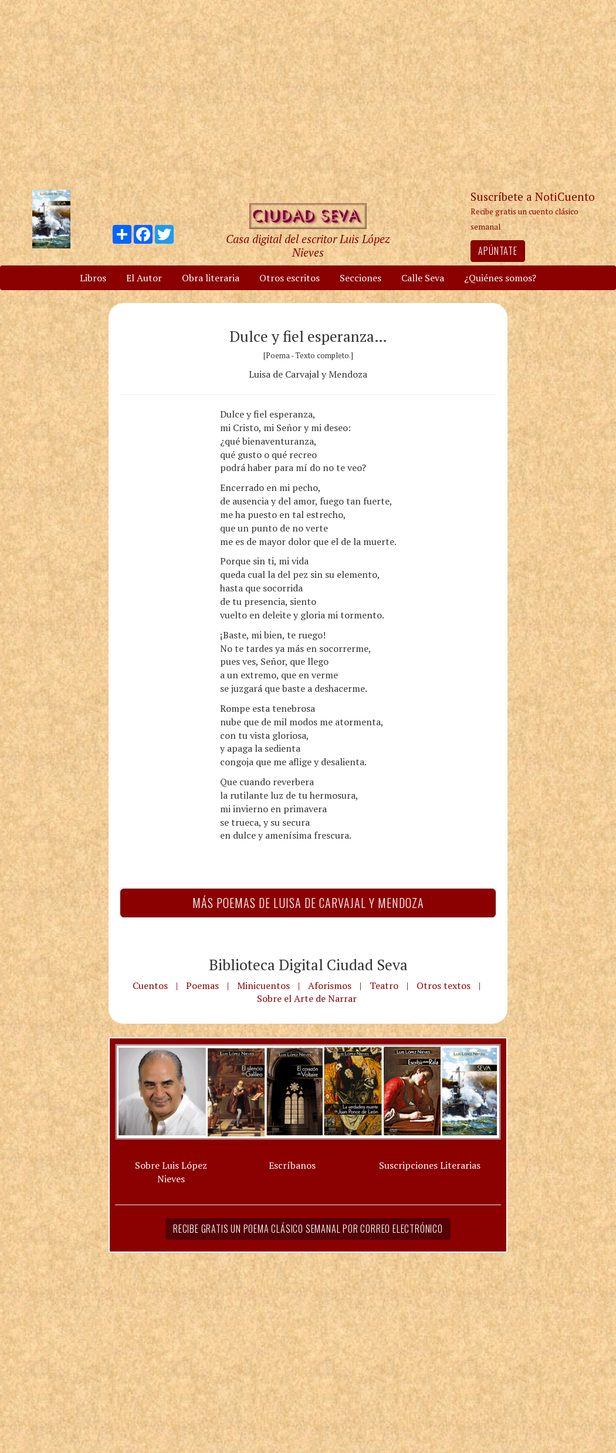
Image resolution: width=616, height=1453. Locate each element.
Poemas (202, 985)
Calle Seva (422, 277)
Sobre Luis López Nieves (171, 1172)
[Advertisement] (308, 94)
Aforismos (329, 985)
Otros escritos (289, 277)
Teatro (384, 985)
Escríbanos (292, 1165)
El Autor (144, 277)
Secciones (360, 277)
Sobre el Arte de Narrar (307, 998)
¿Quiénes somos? (500, 277)
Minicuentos (263, 985)
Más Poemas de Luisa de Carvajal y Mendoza (308, 903)
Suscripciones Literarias (429, 1165)
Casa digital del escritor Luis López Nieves (308, 245)
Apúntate (497, 251)
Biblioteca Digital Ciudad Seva (308, 964)
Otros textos (444, 985)
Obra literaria (210, 277)
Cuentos (150, 985)
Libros (93, 277)
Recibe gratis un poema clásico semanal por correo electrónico (308, 1229)
